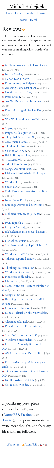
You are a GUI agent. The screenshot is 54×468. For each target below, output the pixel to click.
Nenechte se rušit (15, 241)
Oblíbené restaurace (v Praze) (22, 214)
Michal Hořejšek (27, 6)
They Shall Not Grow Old (20, 137)
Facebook (27, 414)
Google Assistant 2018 (18, 169)
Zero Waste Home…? (17, 142)
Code (9, 13)
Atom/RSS (11, 414)
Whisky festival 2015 (17, 254)
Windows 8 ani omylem (18, 340)
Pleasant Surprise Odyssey (20, 83)
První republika (14, 223)
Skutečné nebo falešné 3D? (21, 335)
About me (13, 444)
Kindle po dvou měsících (19, 380)
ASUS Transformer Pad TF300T (24, 353)
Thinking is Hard (15, 146)
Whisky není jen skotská (19, 272)
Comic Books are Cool (18, 92)
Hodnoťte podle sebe (17, 276)
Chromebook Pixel (16, 321)
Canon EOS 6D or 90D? (19, 79)
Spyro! (8, 128)
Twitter (7, 420)
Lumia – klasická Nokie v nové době (26, 313)
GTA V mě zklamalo (17, 308)
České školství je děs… (17, 385)
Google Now (12, 295)
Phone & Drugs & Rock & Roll (23, 110)
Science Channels (15, 151)
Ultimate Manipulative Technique (25, 173)
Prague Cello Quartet (18, 133)
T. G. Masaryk (13, 160)
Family (29, 13)
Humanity (41, 13)
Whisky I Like (13, 182)
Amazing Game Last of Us (20, 88)
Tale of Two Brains (16, 164)
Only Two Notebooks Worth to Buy (26, 191)
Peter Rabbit (12, 97)
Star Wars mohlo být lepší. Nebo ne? (26, 245)
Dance (19, 13)
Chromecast (12, 281)
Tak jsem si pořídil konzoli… (21, 258)
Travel (33, 20)
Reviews (22, 20)
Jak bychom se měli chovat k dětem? (25, 231)
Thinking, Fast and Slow (19, 268)
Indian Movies (13, 74)
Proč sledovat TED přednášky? (23, 326)
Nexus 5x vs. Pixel (15, 200)
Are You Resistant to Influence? (24, 101)
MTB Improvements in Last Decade (26, 65)
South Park (11, 186)
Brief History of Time (17, 155)
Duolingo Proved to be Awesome (24, 205)
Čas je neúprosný (15, 227)
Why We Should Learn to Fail (22, 119)
